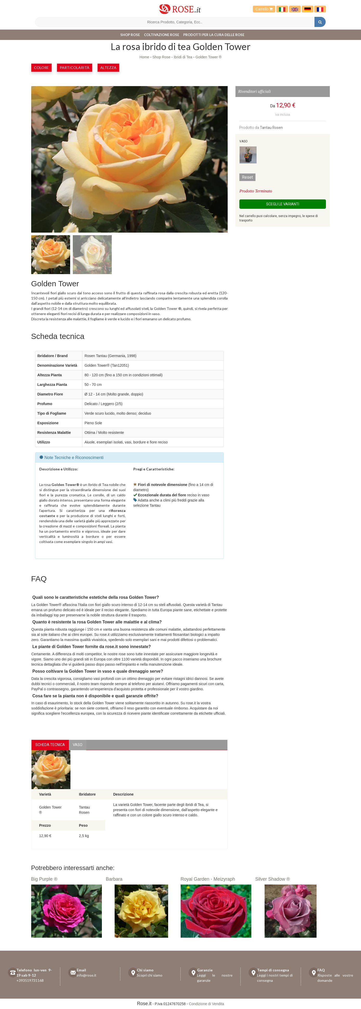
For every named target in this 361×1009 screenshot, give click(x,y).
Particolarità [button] (74, 67)
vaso (77, 745)
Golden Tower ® (208, 57)
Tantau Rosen (271, 128)
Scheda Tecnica (50, 745)
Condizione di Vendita (206, 1004)
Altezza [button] (108, 67)
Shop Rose (130, 35)
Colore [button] (41, 67)
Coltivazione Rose (161, 35)
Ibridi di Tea (183, 57)
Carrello (264, 9)
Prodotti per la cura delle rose (213, 35)
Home (144, 57)
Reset (247, 177)
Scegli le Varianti (282, 204)
